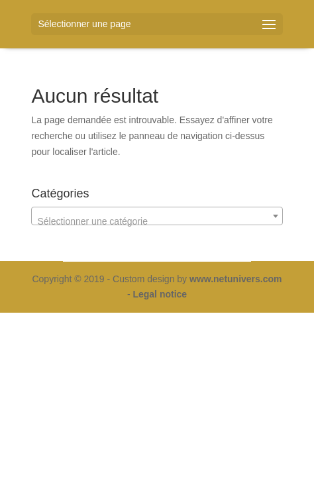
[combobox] (156, 216)
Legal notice (159, 294)
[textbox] (157, 221)
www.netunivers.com (235, 279)
